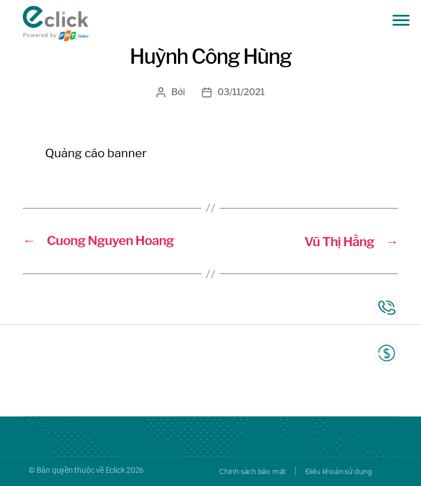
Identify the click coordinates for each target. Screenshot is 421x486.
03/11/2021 (241, 92)
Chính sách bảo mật (252, 471)
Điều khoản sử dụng (338, 471)
